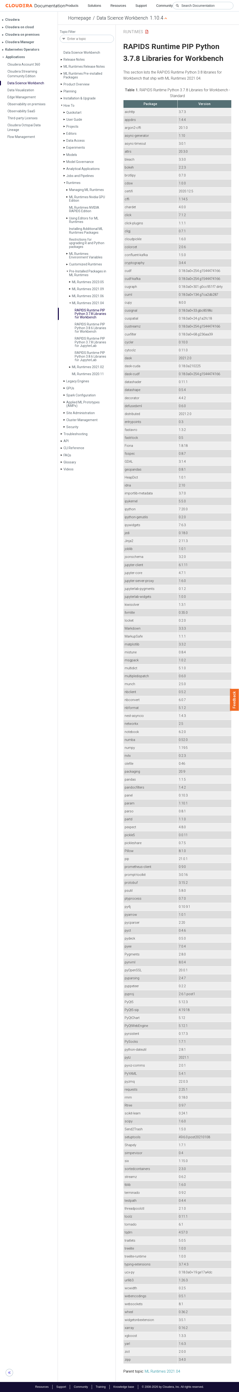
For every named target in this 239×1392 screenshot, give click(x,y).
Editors (71, 133)
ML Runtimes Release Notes (84, 66)
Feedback (234, 699)
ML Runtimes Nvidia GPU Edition (87, 198)
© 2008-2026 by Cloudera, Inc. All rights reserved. (173, 1386)
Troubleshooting (75, 434)
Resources (118, 5)
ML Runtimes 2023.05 (88, 282)
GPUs (70, 388)
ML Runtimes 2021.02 (88, 367)
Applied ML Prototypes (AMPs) (83, 404)
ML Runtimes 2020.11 (88, 374)
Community (164, 5)
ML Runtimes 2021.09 (88, 289)
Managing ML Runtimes (86, 190)
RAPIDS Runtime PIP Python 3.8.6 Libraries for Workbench (90, 327)
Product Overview (76, 84)
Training (101, 1386)
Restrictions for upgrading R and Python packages (86, 243)
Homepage (79, 18)
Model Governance (80, 162)
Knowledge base (123, 1386)
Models (71, 155)
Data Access (75, 140)
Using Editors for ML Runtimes (83, 220)
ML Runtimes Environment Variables (85, 255)
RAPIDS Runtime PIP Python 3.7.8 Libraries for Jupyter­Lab (90, 342)
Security (72, 427)
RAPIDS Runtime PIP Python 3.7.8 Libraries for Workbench (90, 313)
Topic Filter (68, 32)
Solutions (94, 5)
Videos (68, 469)
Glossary (69, 462)
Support (141, 5)
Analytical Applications (83, 169)
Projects (72, 126)
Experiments (75, 147)
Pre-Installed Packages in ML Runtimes (87, 273)
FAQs (67, 455)
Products (71, 5)
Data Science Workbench (122, 18)
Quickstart (73, 112)
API (66, 441)
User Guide (74, 119)
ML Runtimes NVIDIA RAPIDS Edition (84, 209)
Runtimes (73, 183)
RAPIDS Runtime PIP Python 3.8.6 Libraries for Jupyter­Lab (90, 356)
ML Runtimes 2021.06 (88, 296)
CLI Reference (73, 448)
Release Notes (74, 59)
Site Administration (80, 413)
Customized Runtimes (85, 264)
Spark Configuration (81, 395)
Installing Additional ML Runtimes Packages (86, 230)
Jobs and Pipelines (80, 176)
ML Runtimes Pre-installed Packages (82, 75)
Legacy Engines (77, 381)
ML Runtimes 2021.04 (88, 303)
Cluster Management (82, 420)
